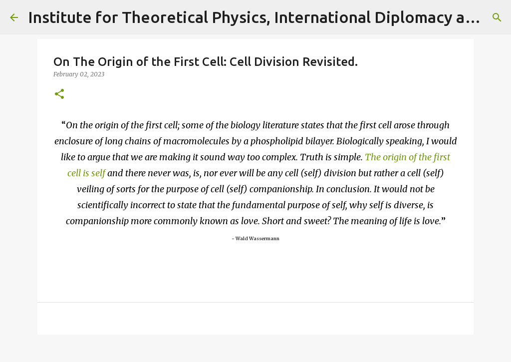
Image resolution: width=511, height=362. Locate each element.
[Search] (497, 17)
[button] (59, 94)
